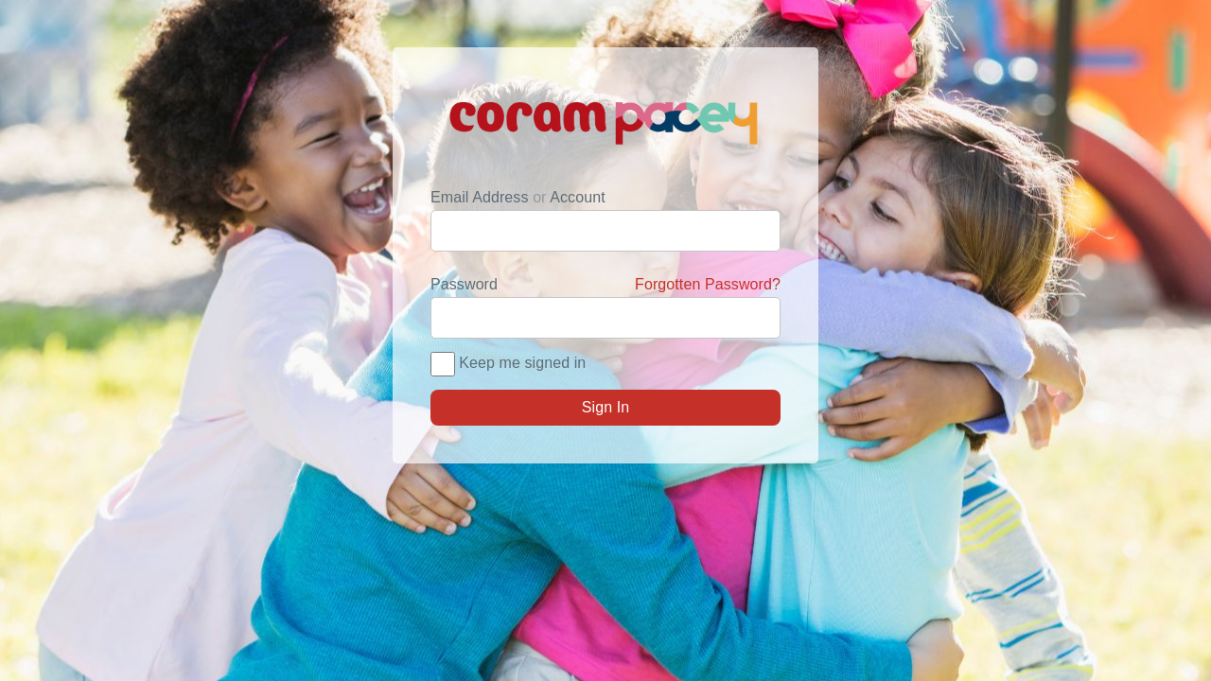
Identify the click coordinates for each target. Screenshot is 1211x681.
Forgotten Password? (708, 284)
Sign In (606, 407)
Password (605, 284)
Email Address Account (518, 197)
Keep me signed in (522, 363)
